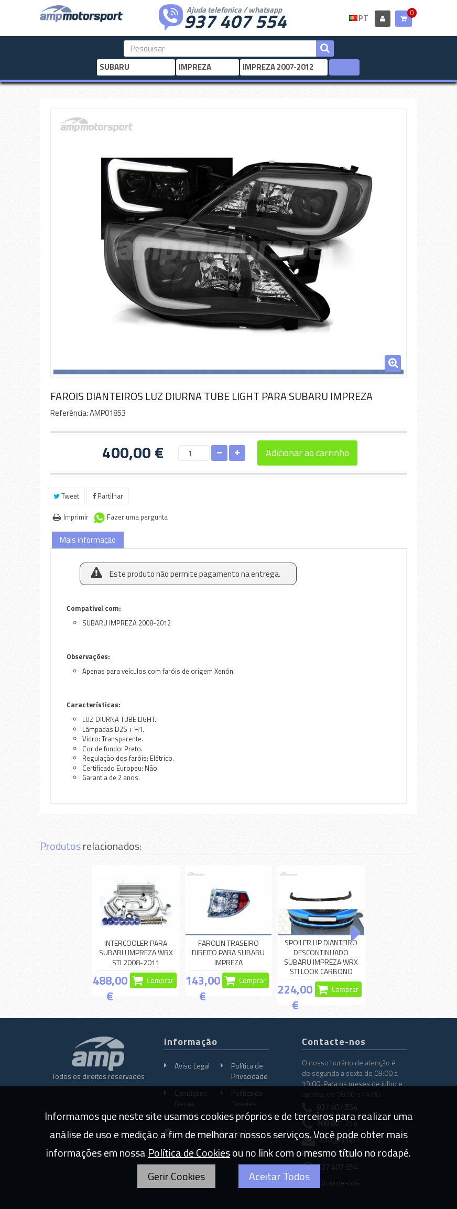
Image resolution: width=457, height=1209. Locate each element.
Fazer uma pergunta (137, 517)
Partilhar (107, 496)
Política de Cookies (189, 1153)
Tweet (66, 496)
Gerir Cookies (176, 1176)
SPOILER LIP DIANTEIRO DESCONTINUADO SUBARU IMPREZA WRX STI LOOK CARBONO (321, 957)
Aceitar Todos (279, 1176)
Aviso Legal (192, 1065)
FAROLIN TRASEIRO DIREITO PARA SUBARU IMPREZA (228, 952)
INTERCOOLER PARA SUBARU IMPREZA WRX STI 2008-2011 (136, 952)
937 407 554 (235, 20)
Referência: (69, 412)
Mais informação (88, 540)
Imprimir (76, 517)
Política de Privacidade (249, 1071)
